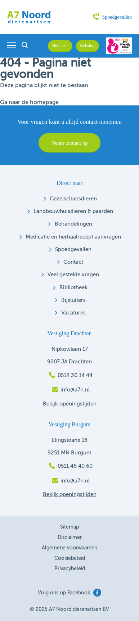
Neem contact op (69, 143)
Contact (73, 262)
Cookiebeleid (69, 558)
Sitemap (69, 527)
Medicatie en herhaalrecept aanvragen (73, 237)
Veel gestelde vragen (73, 274)
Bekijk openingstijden (70, 404)
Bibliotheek (73, 287)
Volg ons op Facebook (69, 592)
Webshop (87, 45)
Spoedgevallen (112, 17)
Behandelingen (73, 224)
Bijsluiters (73, 300)
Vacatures (73, 313)
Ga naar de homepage (29, 102)
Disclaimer (70, 537)
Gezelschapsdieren (73, 198)
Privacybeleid (69, 568)
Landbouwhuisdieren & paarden (73, 211)
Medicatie (60, 45)
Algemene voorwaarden (69, 547)
